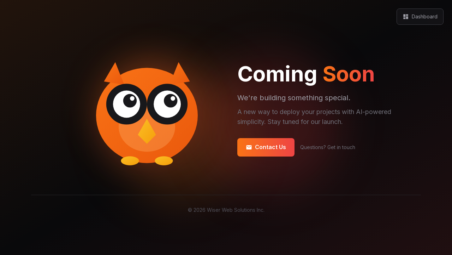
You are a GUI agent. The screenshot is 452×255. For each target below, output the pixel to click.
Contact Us (266, 147)
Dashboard (420, 17)
